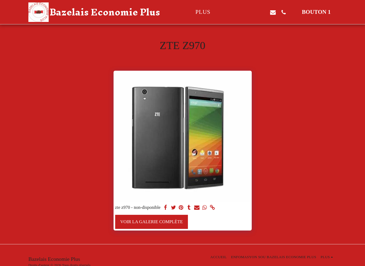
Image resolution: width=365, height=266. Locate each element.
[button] (241, 12)
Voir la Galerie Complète (151, 221)
